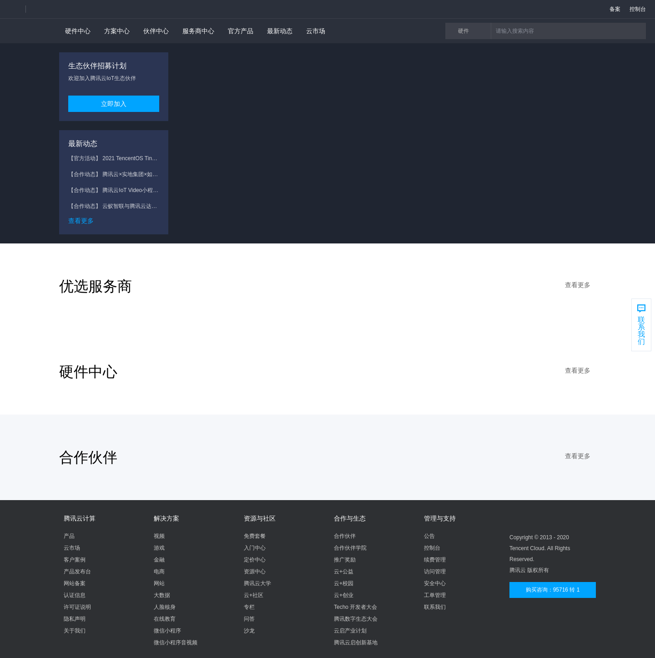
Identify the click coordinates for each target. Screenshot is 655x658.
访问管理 (435, 571)
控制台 (432, 548)
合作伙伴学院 (350, 548)
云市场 (315, 31)
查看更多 (81, 220)
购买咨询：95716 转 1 (553, 590)
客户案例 (75, 560)
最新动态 (279, 31)
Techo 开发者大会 (355, 607)
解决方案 (166, 518)
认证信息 (75, 595)
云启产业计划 (350, 631)
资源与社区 (260, 518)
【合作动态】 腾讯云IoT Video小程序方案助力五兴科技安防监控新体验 (113, 190)
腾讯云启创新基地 (356, 642)
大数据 (162, 595)
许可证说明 (77, 607)
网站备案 (75, 583)
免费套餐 (255, 536)
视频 (159, 536)
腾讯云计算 (80, 518)
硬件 (472, 31)
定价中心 (255, 560)
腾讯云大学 (257, 583)
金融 (159, 560)
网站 (159, 583)
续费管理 (435, 560)
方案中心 (117, 31)
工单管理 (435, 595)
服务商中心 (198, 31)
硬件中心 (78, 31)
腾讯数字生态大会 (356, 619)
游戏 (159, 548)
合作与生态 (350, 518)
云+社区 (253, 595)
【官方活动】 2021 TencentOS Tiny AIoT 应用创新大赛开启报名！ (113, 158)
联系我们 (435, 607)
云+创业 (343, 595)
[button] (17, 9)
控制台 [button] (638, 9)
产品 (69, 536)
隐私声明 (75, 619)
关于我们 (75, 631)
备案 (615, 9)
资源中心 (255, 571)
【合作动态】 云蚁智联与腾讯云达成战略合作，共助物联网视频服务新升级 (113, 206)
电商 (159, 571)
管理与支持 (440, 518)
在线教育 (165, 619)
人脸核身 (165, 607)
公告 (429, 536)
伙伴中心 (156, 31)
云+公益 (343, 571)
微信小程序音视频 (175, 642)
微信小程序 (167, 631)
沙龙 (249, 631)
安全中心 (435, 583)
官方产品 (240, 31)
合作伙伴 (345, 536)
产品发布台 (77, 571)
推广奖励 (345, 560)
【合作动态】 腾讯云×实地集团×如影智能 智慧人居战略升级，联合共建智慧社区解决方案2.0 (113, 174)
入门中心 (255, 548)
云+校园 (343, 583)
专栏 (249, 607)
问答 (249, 619)
